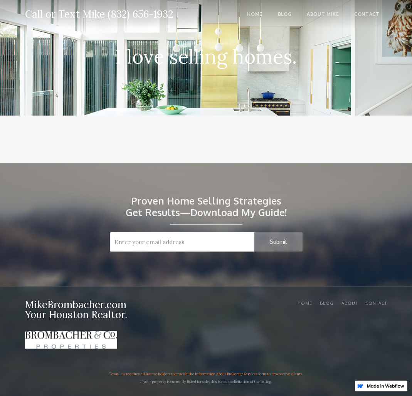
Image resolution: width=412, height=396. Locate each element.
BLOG (327, 303)
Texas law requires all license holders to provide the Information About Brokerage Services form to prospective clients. (206, 374)
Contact (376, 303)
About (349, 303)
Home (305, 303)
